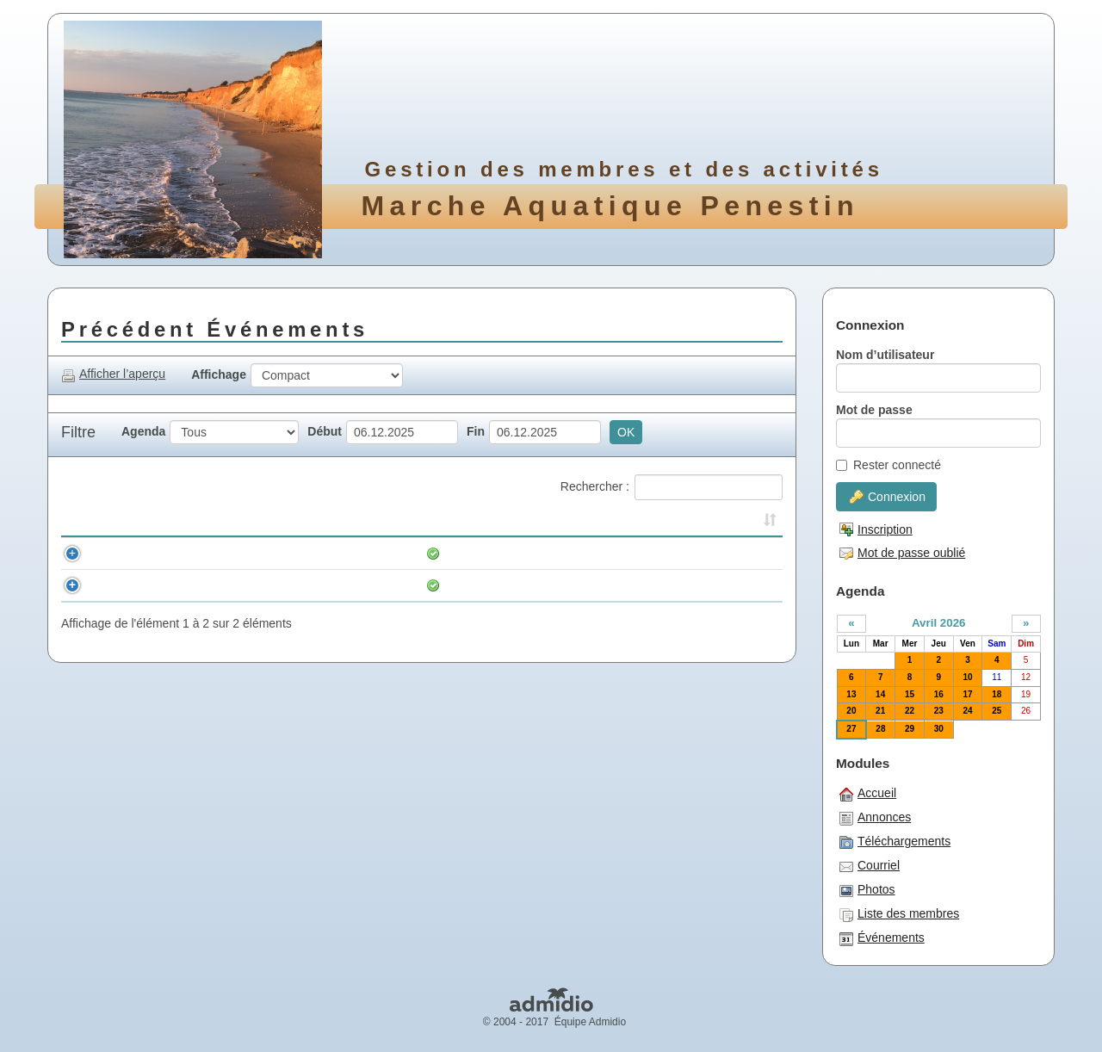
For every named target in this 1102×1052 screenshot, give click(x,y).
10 (967, 677)
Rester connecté (888, 465)
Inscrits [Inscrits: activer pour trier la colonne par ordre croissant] (613, 522)
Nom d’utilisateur (885, 355)
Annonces (875, 818)
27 (851, 728)
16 (939, 694)
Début (324, 431)
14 (880, 694)
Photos (867, 890)
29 (909, 728)
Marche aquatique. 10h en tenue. (385, 553)
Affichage (218, 374)
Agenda (143, 431)
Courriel (869, 866)
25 (996, 710)
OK (626, 432)
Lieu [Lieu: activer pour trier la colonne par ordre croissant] (674, 522)
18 (996, 694)
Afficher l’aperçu (113, 374)
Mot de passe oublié (902, 553)
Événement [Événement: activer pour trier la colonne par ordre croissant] (326, 522)
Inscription (876, 529)
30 (939, 728)
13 (851, 694)
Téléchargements (894, 842)
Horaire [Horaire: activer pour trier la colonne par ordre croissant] (117, 522)
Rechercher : (671, 487)
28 (880, 728)
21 (880, 710)
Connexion (888, 497)
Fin (476, 431)
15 (909, 694)
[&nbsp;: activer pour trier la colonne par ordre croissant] (76, 523)
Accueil (867, 793)
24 (967, 710)
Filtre (78, 432)
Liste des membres (899, 914)
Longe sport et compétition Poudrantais (410, 585)
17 (967, 694)
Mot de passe (874, 410)
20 (851, 710)
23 (939, 710)
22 (909, 710)
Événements (882, 938)
